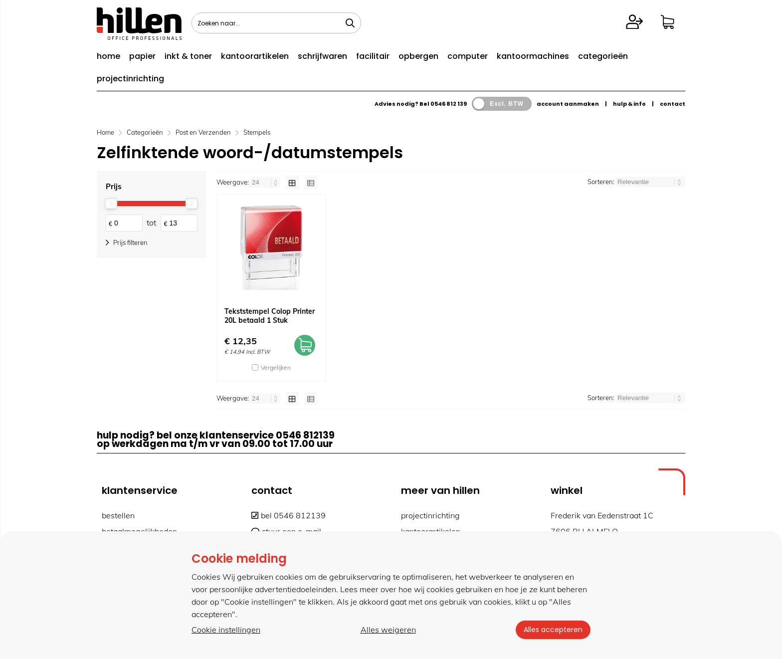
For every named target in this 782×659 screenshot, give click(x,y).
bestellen (118, 515)
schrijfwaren (322, 56)
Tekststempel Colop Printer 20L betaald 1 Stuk (269, 316)
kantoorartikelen (255, 56)
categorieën (603, 56)
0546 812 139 (448, 104)
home (108, 56)
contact (672, 104)
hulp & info (629, 104)
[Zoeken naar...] (350, 23)
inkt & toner (188, 56)
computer (467, 56)
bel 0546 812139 (288, 515)
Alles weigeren (388, 630)
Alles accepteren (553, 630)
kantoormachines (533, 56)
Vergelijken (276, 367)
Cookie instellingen (226, 630)
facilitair (373, 56)
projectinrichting (130, 78)
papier (142, 56)
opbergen (418, 56)
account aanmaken (568, 104)
